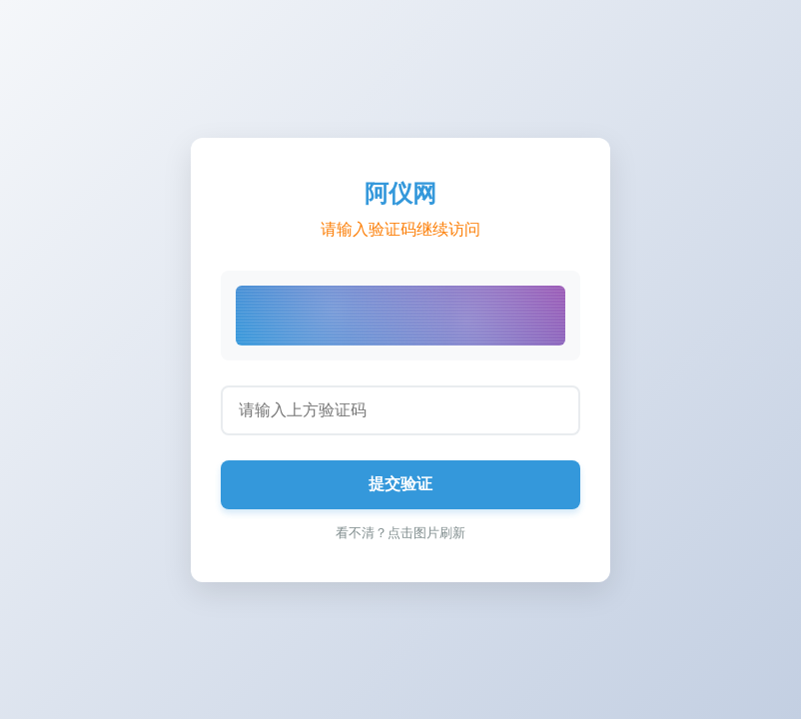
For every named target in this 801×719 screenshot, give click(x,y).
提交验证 (400, 483)
